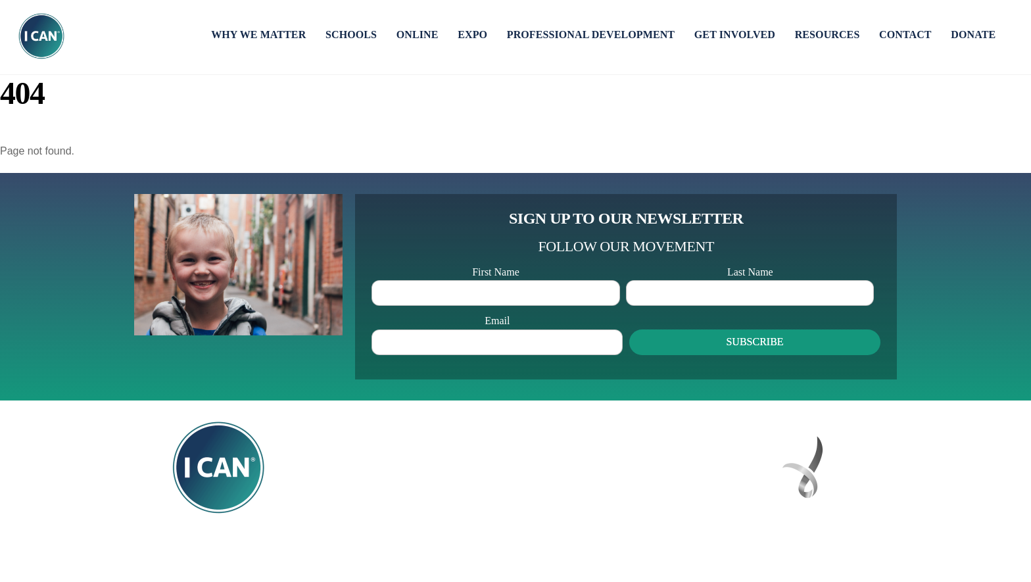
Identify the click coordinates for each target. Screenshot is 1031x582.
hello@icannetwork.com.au (613, 499)
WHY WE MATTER (258, 34)
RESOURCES (827, 34)
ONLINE (417, 34)
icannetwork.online (603, 516)
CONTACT (905, 34)
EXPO (472, 34)
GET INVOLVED (734, 34)
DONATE (973, 34)
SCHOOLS (351, 34)
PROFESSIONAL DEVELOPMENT (591, 34)
